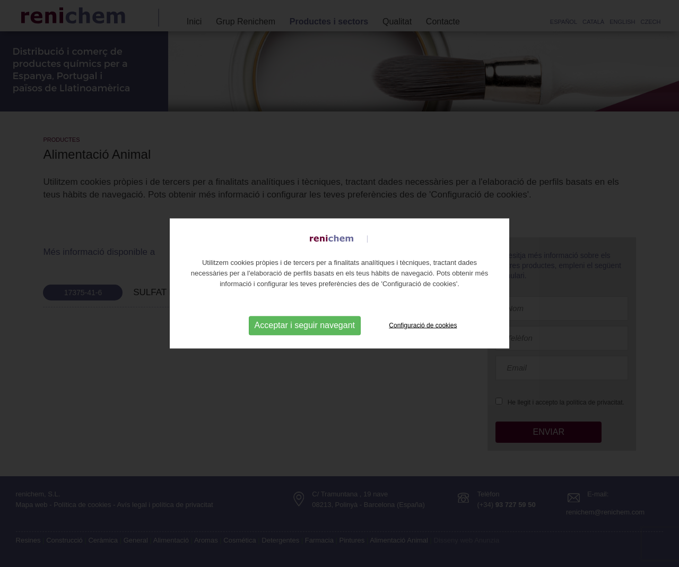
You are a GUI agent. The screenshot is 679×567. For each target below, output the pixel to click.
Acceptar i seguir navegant (305, 325)
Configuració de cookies (423, 325)
